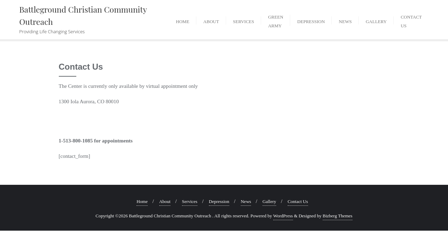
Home (142, 201)
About (165, 201)
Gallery (269, 201)
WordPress (283, 215)
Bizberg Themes (337, 215)
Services (189, 201)
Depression (219, 201)
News (246, 201)
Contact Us (298, 201)
